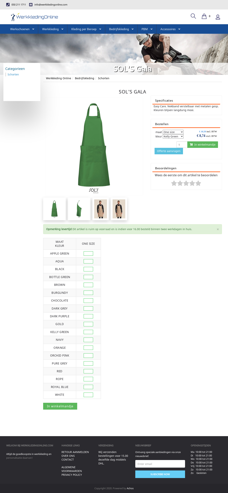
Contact (67, 459)
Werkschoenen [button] (22, 29)
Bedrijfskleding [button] (121, 29)
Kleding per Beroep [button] (86, 29)
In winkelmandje (203, 144)
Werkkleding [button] (52, 29)
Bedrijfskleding (84, 78)
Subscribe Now (160, 474)
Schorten (103, 78)
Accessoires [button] (170, 29)
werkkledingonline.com (37, 445)
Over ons (68, 456)
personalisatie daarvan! (19, 457)
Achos (130, 488)
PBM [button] (147, 29)
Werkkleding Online (58, 78)
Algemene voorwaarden (71, 469)
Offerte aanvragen (169, 151)
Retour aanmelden (75, 452)
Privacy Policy (71, 475)
